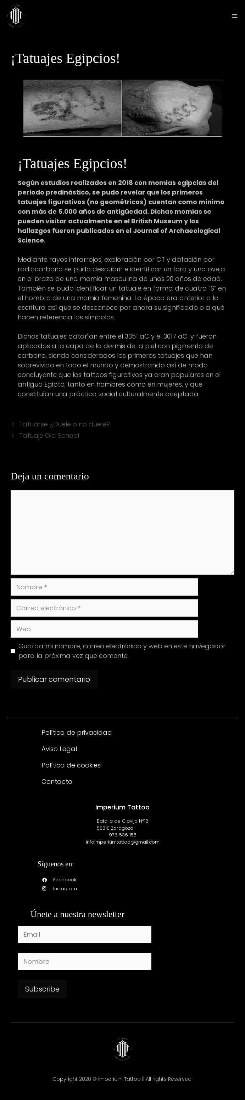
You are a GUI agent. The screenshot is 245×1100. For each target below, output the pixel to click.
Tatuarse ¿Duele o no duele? (64, 424)
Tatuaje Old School (49, 435)
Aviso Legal (59, 748)
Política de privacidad (76, 732)
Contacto (56, 781)
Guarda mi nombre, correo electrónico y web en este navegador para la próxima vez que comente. (121, 651)
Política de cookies (71, 765)
